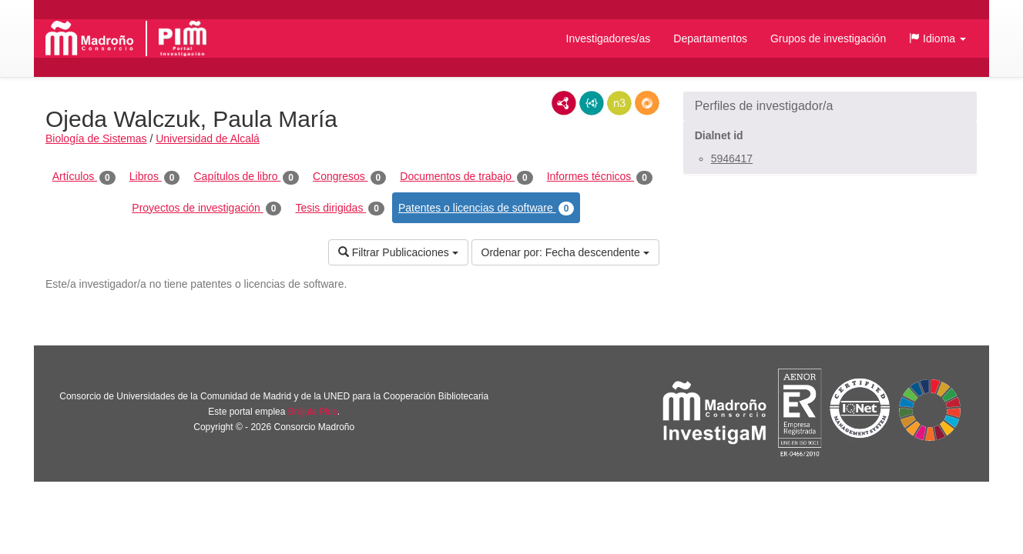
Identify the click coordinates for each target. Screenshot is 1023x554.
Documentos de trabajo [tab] (466, 177)
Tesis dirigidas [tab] (339, 208)
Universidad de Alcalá (208, 138)
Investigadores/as (608, 38)
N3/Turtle (619, 103)
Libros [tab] (154, 177)
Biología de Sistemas (96, 138)
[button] (937, 38)
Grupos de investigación (828, 38)
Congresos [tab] (349, 177)
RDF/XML (564, 103)
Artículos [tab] (84, 177)
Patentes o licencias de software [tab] (486, 208)
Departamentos (710, 38)
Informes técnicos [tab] (599, 177)
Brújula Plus (312, 411)
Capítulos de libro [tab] (246, 177)
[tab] (830, 106)
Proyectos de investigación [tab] (206, 208)
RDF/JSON (647, 103)
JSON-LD (591, 103)
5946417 (732, 158)
